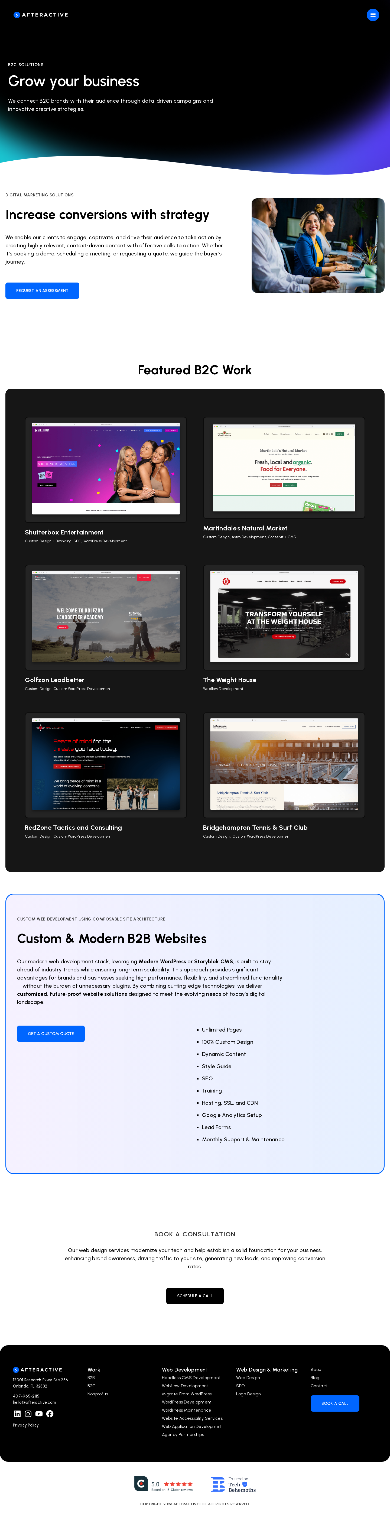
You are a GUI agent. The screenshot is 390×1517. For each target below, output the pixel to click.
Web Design (248, 1377)
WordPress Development (187, 1402)
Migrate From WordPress (187, 1393)
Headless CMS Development (191, 1377)
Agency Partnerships (183, 1434)
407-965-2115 (26, 1396)
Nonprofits (97, 1393)
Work (93, 1369)
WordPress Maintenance (187, 1410)
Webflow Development (185, 1385)
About (317, 1369)
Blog (315, 1377)
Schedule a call (195, 1296)
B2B (91, 1377)
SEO (240, 1385)
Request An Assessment (42, 290)
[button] (376, 15)
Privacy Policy (26, 1425)
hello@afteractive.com (34, 1402)
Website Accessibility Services (192, 1418)
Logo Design (248, 1393)
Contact (319, 1385)
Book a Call (335, 1403)
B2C (91, 1385)
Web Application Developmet (191, 1426)
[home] (41, 15)
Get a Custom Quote (51, 1033)
